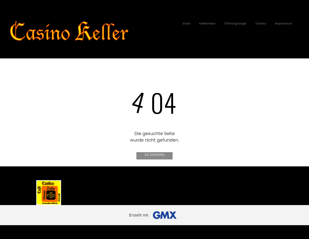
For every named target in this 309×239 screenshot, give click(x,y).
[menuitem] (188, 23)
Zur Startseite (154, 154)
